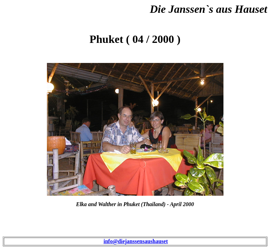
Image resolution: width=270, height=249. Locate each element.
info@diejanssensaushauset (135, 241)
